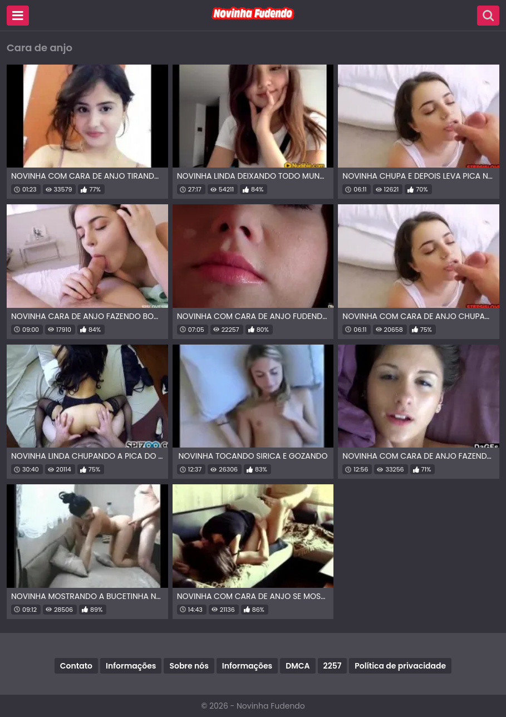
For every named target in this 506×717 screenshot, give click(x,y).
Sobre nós (188, 665)
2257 (332, 665)
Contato (76, 665)
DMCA (298, 665)
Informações (131, 665)
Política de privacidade (400, 665)
